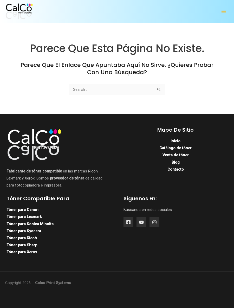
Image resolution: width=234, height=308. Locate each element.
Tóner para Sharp (21, 245)
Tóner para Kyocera (23, 231)
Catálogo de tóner (175, 148)
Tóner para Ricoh (21, 238)
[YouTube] (141, 222)
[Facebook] (128, 222)
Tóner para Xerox (21, 252)
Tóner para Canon (22, 209)
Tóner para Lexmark (24, 216)
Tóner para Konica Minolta (30, 224)
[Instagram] (154, 222)
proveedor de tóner (67, 178)
